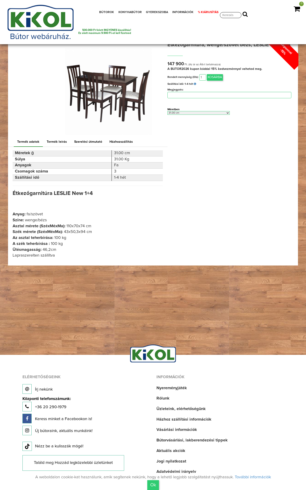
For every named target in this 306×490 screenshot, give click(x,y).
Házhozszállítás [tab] (121, 141)
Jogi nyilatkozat (171, 461)
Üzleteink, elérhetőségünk (181, 409)
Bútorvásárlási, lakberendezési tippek (192, 440)
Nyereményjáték (171, 388)
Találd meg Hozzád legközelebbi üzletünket (73, 463)
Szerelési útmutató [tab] (88, 141)
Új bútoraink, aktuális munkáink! (57, 430)
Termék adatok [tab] (28, 141)
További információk (253, 477)
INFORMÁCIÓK (183, 12)
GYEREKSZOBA (157, 12)
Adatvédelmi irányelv (176, 472)
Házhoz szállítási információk (183, 419)
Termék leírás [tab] (57, 141)
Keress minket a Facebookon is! (57, 418)
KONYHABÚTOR (130, 12)
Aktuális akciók (170, 451)
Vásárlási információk (176, 430)
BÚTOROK (106, 12)
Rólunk (162, 398)
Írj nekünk (37, 389)
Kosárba (215, 77)
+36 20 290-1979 (46, 404)
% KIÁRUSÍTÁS (208, 12)
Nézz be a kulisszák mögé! (52, 446)
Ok (153, 485)
